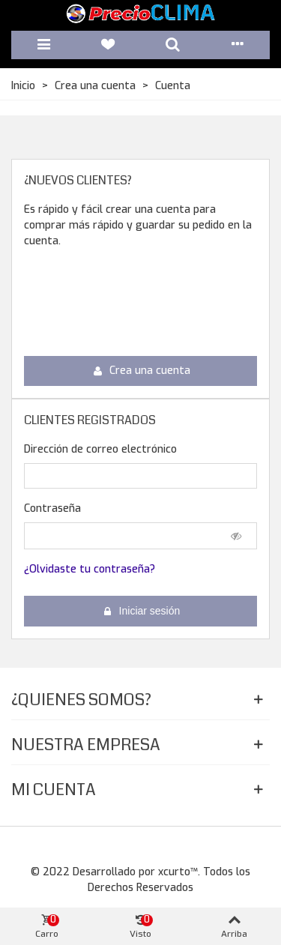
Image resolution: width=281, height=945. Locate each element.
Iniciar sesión (142, 611)
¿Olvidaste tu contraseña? (89, 569)
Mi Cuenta (53, 789)
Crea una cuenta (141, 370)
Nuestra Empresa (85, 744)
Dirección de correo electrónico (100, 449)
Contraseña (52, 508)
